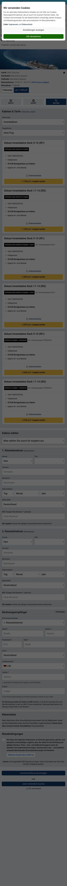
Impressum (13, 24)
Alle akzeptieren (33, 36)
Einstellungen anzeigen (33, 30)
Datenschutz (27, 24)
